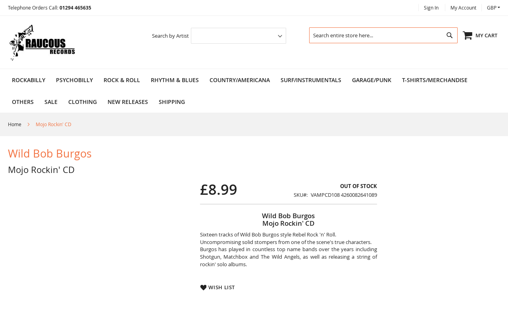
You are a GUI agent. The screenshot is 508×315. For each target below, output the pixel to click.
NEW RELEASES (128, 102)
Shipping (172, 102)
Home (15, 124)
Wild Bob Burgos (50, 153)
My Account (463, 7)
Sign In (431, 7)
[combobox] (383, 35)
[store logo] (41, 42)
